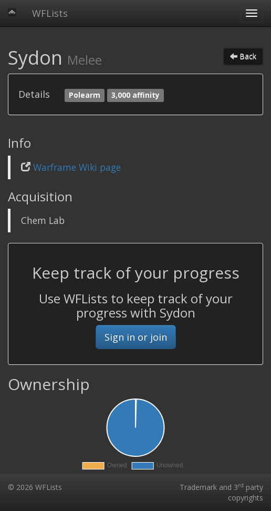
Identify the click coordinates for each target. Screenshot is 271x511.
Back (243, 56)
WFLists (50, 13)
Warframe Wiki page (77, 167)
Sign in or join (136, 337)
